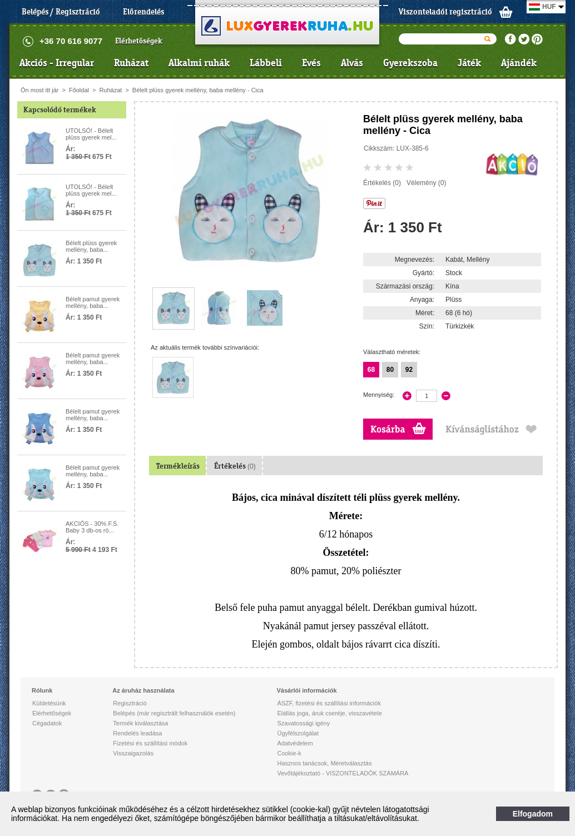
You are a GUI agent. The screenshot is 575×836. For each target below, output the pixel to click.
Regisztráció (130, 703)
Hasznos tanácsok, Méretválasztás (324, 763)
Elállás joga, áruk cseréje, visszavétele (329, 713)
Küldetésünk (49, 703)
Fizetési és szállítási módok (150, 743)
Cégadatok (47, 723)
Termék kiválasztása (140, 723)
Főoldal (79, 90)
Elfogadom (533, 813)
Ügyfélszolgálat (298, 733)
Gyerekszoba (410, 63)
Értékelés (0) (382, 183)
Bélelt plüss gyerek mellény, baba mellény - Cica (198, 90)
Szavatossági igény (303, 723)
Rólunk (42, 690)
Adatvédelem (295, 743)
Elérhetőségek (138, 41)
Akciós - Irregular (56, 63)
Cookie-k (289, 753)
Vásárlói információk (306, 690)
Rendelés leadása (137, 733)
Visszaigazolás (133, 753)
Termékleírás (178, 466)
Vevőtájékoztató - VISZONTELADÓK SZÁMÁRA (342, 773)
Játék (469, 63)
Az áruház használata (143, 690)
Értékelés (235, 466)
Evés (311, 63)
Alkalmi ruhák (199, 63)
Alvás (352, 63)
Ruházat (131, 63)
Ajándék (519, 63)
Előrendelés (143, 12)
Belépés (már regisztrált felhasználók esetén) (174, 713)
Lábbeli (266, 63)
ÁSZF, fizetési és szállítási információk (328, 703)
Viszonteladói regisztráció (445, 12)
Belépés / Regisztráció (61, 12)
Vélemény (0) (426, 183)
